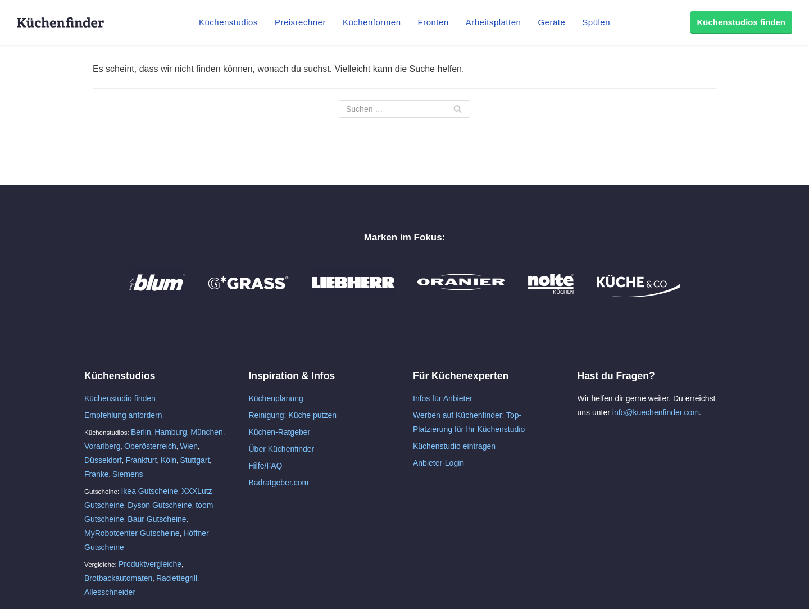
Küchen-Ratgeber (280, 432)
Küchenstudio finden (120, 398)
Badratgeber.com (279, 482)
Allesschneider (109, 592)
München (206, 432)
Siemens (127, 474)
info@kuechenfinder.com (655, 412)
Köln (168, 460)
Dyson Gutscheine (160, 505)
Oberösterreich (150, 446)
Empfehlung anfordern (123, 415)
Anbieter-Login (438, 462)
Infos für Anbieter (442, 398)
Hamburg (170, 432)
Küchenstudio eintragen (454, 446)
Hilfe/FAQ (266, 465)
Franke (96, 474)
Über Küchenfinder (282, 448)
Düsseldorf (103, 460)
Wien (189, 446)
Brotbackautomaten (118, 578)
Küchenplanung (276, 398)
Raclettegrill (176, 578)
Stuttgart (195, 460)
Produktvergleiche (150, 564)
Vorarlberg (102, 446)
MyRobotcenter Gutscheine (132, 533)
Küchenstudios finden (741, 22)
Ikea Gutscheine (149, 491)
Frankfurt (141, 460)
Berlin (141, 432)
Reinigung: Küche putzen (293, 415)
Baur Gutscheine (157, 519)
